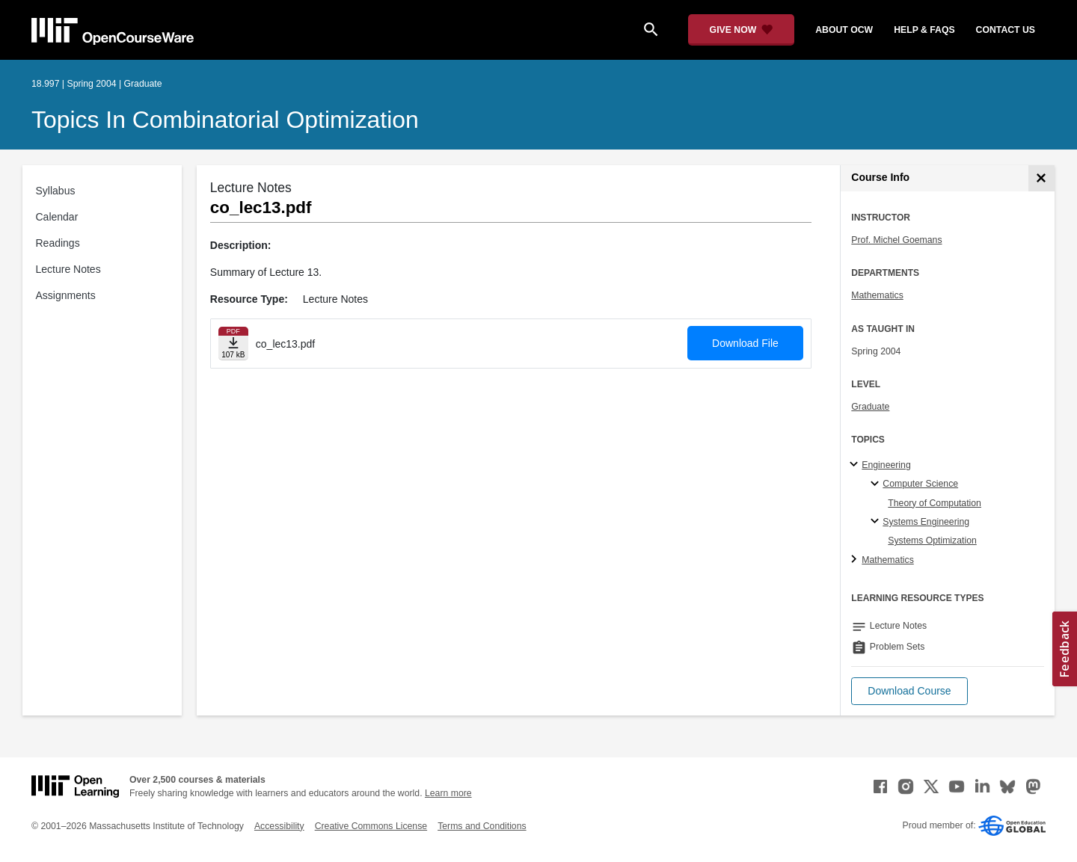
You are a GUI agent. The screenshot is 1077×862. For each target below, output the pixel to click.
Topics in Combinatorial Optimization (225, 119)
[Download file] (233, 343)
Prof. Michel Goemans (896, 240)
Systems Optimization (932, 540)
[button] (909, 691)
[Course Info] (1041, 178)
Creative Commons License (371, 826)
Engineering (886, 465)
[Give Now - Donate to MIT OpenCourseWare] (741, 30)
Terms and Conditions (482, 826)
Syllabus (56, 191)
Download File (745, 343)
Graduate (870, 406)
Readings (58, 243)
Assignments (66, 295)
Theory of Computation (934, 503)
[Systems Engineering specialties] (877, 522)
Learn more (448, 793)
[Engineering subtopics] (856, 465)
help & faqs (924, 30)
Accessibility (279, 826)
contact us (1005, 30)
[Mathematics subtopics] (856, 560)
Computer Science (920, 483)
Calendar (57, 217)
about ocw (844, 30)
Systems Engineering (926, 522)
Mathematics (877, 295)
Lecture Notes (68, 269)
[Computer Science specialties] (877, 484)
